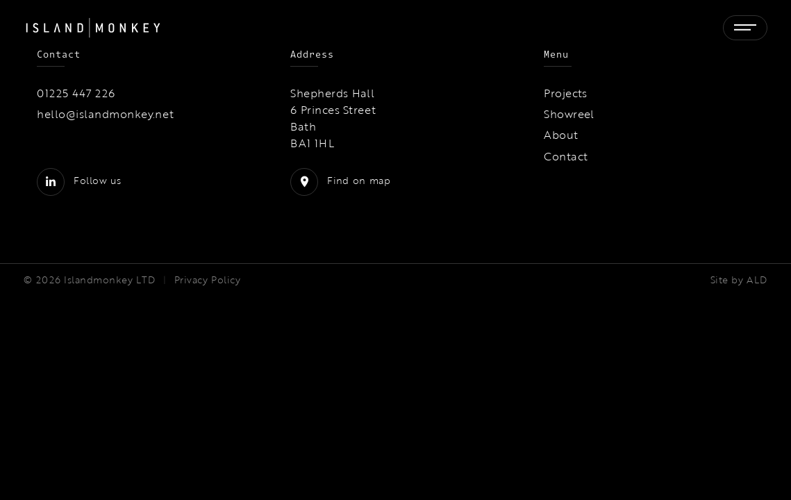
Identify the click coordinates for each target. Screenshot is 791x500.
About (561, 134)
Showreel (569, 114)
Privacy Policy (207, 280)
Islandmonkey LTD (109, 280)
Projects (566, 93)
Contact (566, 156)
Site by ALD (738, 280)
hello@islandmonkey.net (105, 114)
